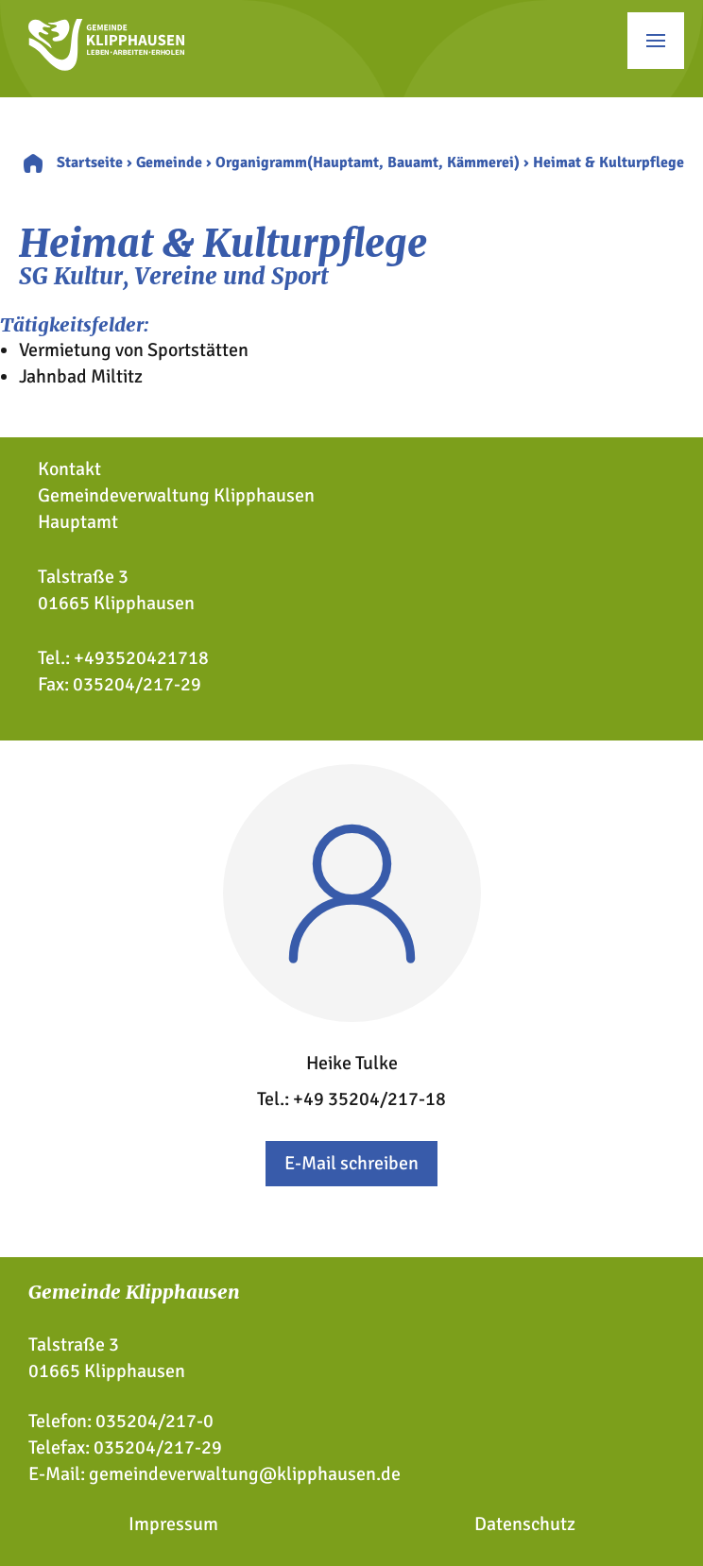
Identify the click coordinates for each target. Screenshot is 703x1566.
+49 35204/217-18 (369, 1099)
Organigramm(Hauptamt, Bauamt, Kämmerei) (367, 162)
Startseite (90, 162)
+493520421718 (141, 658)
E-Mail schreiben (351, 1163)
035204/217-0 (154, 1421)
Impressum (173, 1524)
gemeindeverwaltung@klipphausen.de (245, 1474)
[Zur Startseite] (106, 65)
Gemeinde (169, 162)
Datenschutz (524, 1524)
